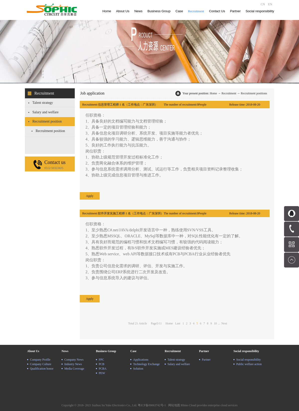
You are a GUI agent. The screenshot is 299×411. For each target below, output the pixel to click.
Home (106, 11)
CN (263, 4)
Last (177, 323)
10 (215, 323)
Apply (89, 196)
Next (224, 323)
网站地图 (173, 405)
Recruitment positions (254, 93)
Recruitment (229, 93)
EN (270, 4)
